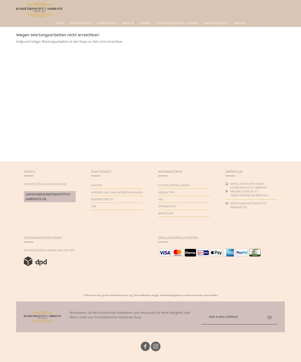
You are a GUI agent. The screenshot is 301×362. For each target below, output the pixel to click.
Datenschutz (167, 206)
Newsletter (166, 192)
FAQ (160, 199)
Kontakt (96, 185)
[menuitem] (60, 23)
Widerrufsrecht (102, 199)
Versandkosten (142, 295)
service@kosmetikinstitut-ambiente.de (48, 196)
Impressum (165, 213)
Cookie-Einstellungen (173, 185)
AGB (93, 206)
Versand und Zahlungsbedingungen (116, 192)
